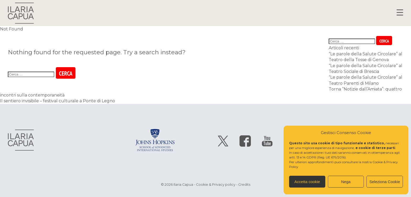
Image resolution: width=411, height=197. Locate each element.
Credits (244, 185)
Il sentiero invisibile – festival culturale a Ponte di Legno (57, 100)
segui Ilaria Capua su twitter (223, 140)
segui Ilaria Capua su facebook (245, 140)
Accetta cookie (307, 181)
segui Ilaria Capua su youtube (267, 140)
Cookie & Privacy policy (215, 185)
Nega (346, 181)
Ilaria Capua (21, 13)
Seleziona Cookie (384, 181)
